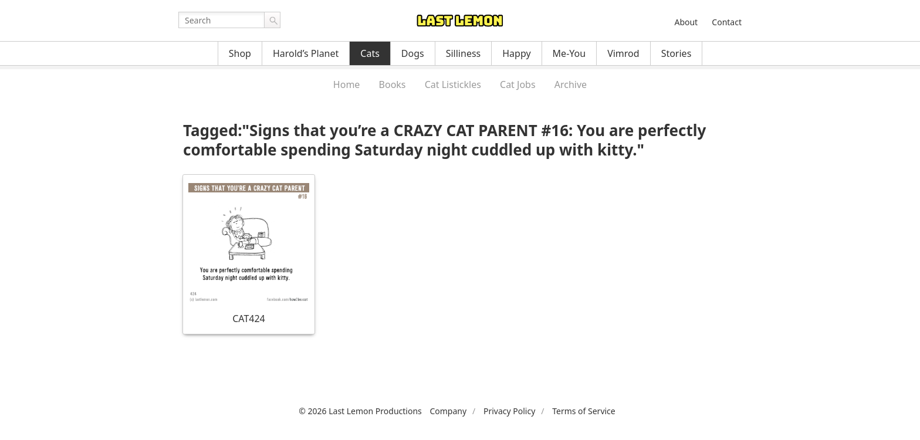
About (686, 22)
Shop (240, 53)
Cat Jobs (518, 84)
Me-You (569, 53)
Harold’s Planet (306, 53)
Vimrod (623, 53)
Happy (516, 53)
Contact (727, 22)
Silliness (463, 53)
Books (392, 84)
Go (272, 20)
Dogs (412, 53)
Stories (676, 53)
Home (346, 84)
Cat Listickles (453, 84)
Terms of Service (583, 411)
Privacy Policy (509, 411)
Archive (570, 84)
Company (447, 411)
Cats (370, 53)
